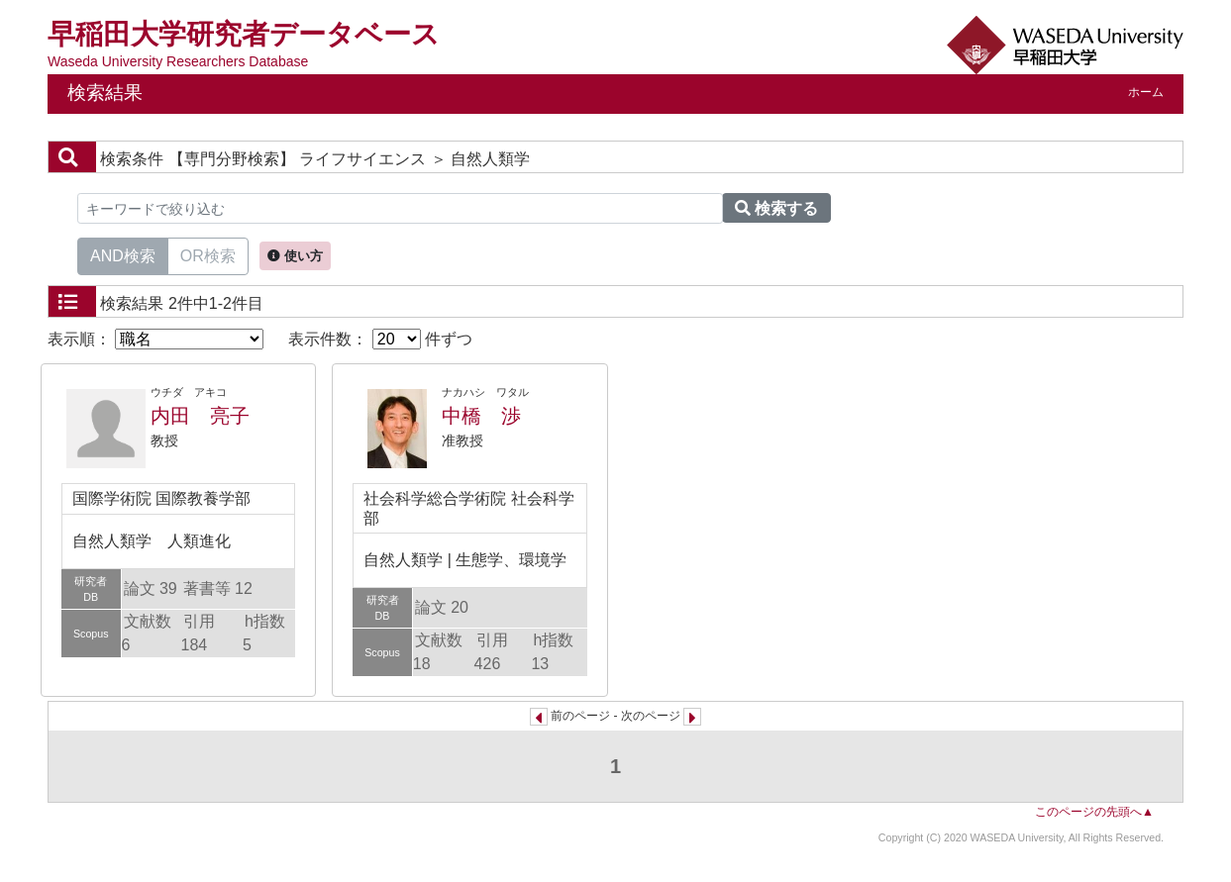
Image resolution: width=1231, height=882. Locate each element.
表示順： (155, 339)
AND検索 (122, 254)
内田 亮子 (200, 416)
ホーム (1146, 92)
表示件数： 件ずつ (380, 339)
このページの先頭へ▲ (1094, 812)
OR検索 (208, 254)
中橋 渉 (481, 416)
